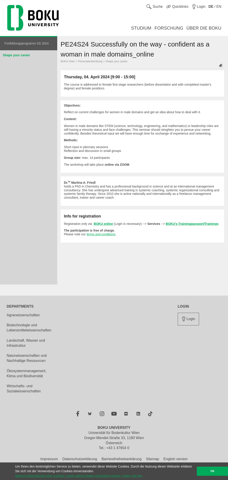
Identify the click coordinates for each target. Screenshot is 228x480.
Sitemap (152, 459)
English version (175, 459)
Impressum (49, 459)
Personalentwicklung (90, 61)
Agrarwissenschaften (23, 315)
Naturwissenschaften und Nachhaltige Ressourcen (27, 358)
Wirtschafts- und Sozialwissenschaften (24, 388)
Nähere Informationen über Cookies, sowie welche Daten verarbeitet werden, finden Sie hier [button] (78, 476)
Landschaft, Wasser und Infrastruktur (26, 343)
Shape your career (16, 55)
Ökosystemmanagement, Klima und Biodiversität (26, 373)
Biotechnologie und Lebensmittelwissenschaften (29, 327)
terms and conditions (101, 234)
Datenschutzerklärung (79, 459)
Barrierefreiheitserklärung (122, 459)
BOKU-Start (68, 61)
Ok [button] (212, 471)
